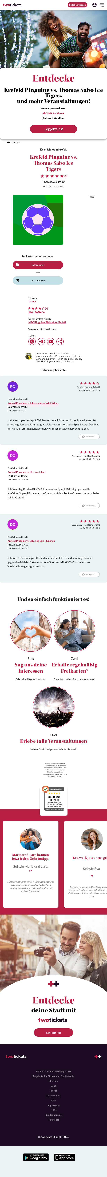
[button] (94, 5)
